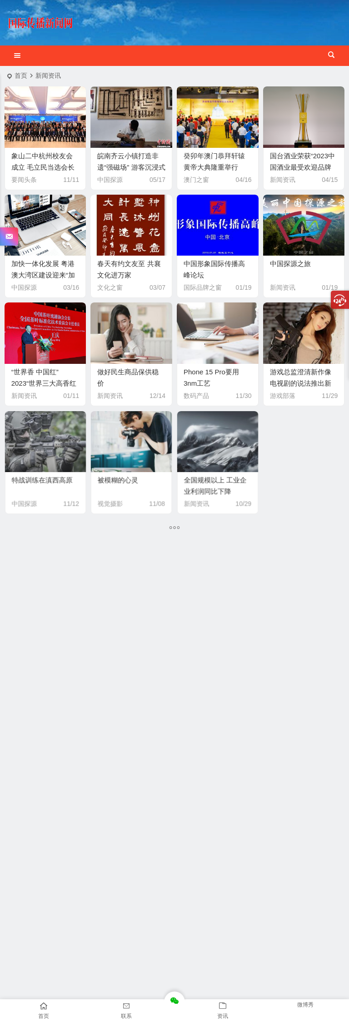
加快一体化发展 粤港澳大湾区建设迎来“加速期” (43, 275)
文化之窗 (110, 287)
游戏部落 (282, 395)
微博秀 (305, 1005)
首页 (21, 75)
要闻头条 (24, 179)
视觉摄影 (115, 495)
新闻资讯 (282, 179)
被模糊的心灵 (121, 476)
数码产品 (196, 395)
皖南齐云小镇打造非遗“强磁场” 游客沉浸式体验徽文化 (131, 167)
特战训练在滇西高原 (42, 476)
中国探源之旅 (290, 263)
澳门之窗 (196, 179)
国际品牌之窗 (203, 287)
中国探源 (110, 179)
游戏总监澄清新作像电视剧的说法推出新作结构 (300, 383)
